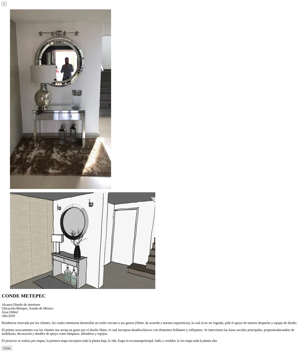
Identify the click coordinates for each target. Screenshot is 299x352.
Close (6, 348)
